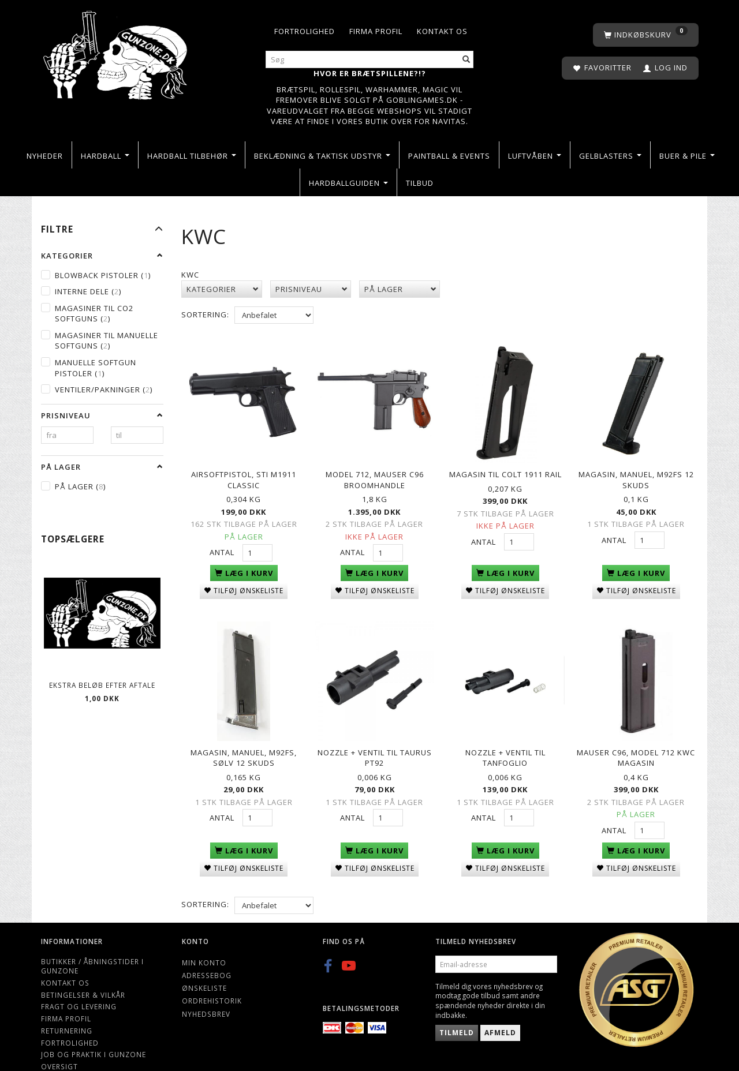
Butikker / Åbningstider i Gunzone (92, 942)
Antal (223, 544)
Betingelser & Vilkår (83, 970)
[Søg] (466, 59)
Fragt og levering (79, 982)
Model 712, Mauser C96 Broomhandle (375, 471)
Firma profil (375, 31)
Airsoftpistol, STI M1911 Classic (243, 471)
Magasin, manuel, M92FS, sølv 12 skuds (244, 737)
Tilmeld (456, 1009)
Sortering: (205, 314)
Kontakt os (442, 31)
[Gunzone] (116, 52)
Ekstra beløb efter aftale (102, 685)
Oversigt (59, 1042)
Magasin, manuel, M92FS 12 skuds (636, 471)
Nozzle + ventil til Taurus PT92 (375, 737)
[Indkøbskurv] (646, 34)
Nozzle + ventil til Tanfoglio (505, 737)
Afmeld (500, 1009)
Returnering (66, 1006)
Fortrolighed (304, 31)
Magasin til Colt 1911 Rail (505, 466)
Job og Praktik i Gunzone (93, 1030)
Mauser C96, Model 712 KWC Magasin (636, 737)
